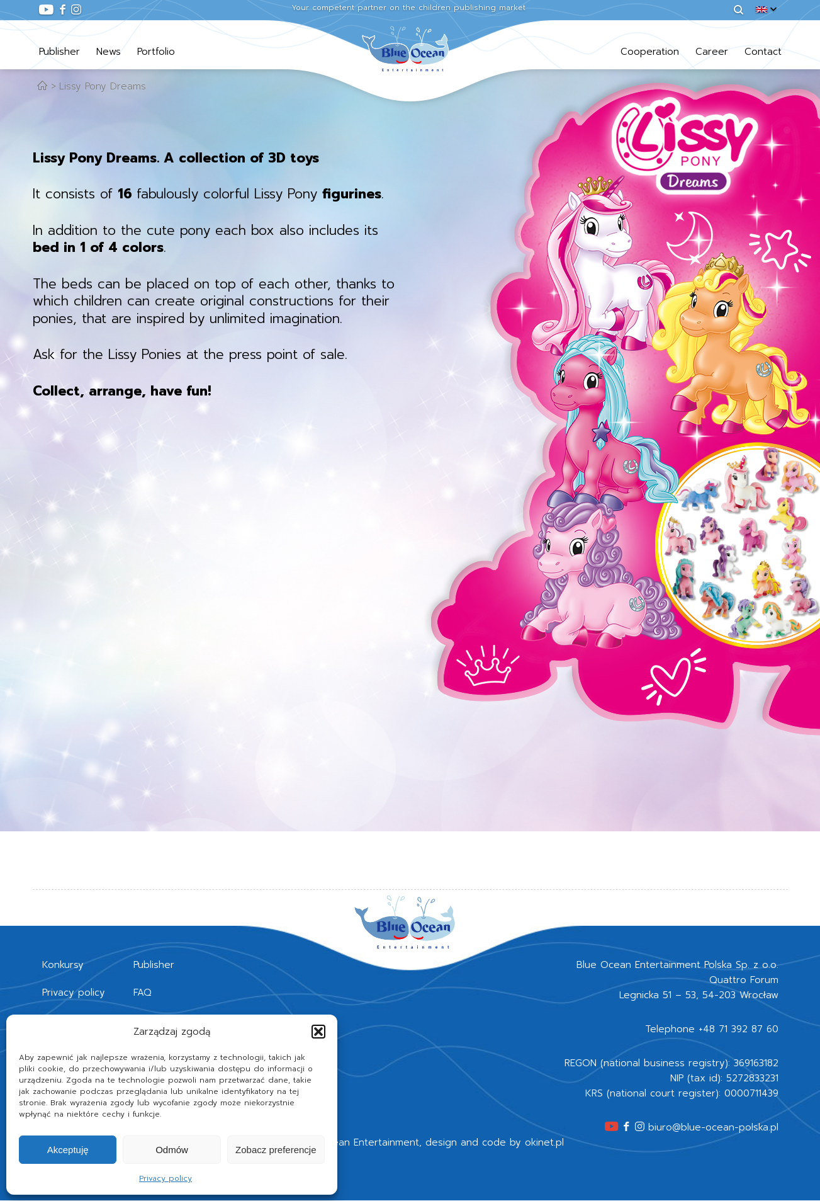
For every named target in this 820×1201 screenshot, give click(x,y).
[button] (318, 1031)
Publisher (59, 52)
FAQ (142, 992)
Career (711, 52)
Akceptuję (68, 1149)
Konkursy (63, 965)
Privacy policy (165, 1178)
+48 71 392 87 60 (738, 1029)
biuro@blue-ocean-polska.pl (713, 1127)
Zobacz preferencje (275, 1149)
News (108, 52)
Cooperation (650, 52)
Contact (763, 52)
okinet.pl (544, 1142)
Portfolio (156, 52)
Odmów (171, 1149)
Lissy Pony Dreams (102, 86)
